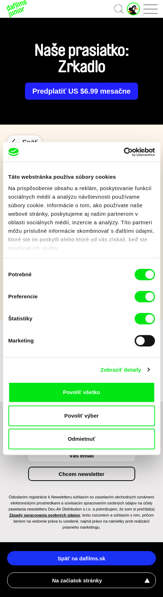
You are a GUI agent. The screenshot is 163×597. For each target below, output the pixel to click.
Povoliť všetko (81, 392)
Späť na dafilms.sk (82, 558)
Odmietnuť (81, 439)
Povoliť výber (81, 416)
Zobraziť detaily (121, 370)
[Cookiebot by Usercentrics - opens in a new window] (123, 152)
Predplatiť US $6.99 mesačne (81, 91)
